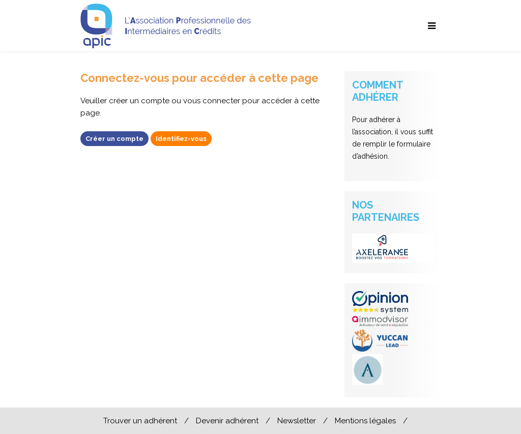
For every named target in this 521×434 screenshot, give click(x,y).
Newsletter (296, 420)
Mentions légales (365, 420)
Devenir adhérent (227, 420)
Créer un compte (114, 138)
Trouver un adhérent (140, 420)
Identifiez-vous (181, 138)
